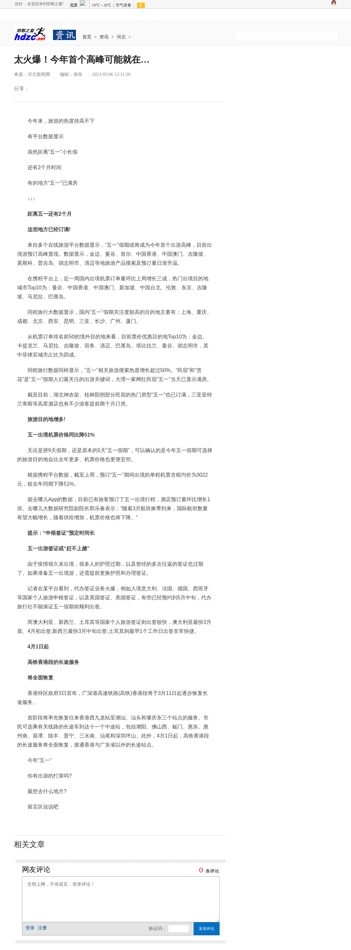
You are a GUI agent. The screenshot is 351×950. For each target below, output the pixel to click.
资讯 (104, 37)
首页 (86, 37)
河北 (121, 37)
